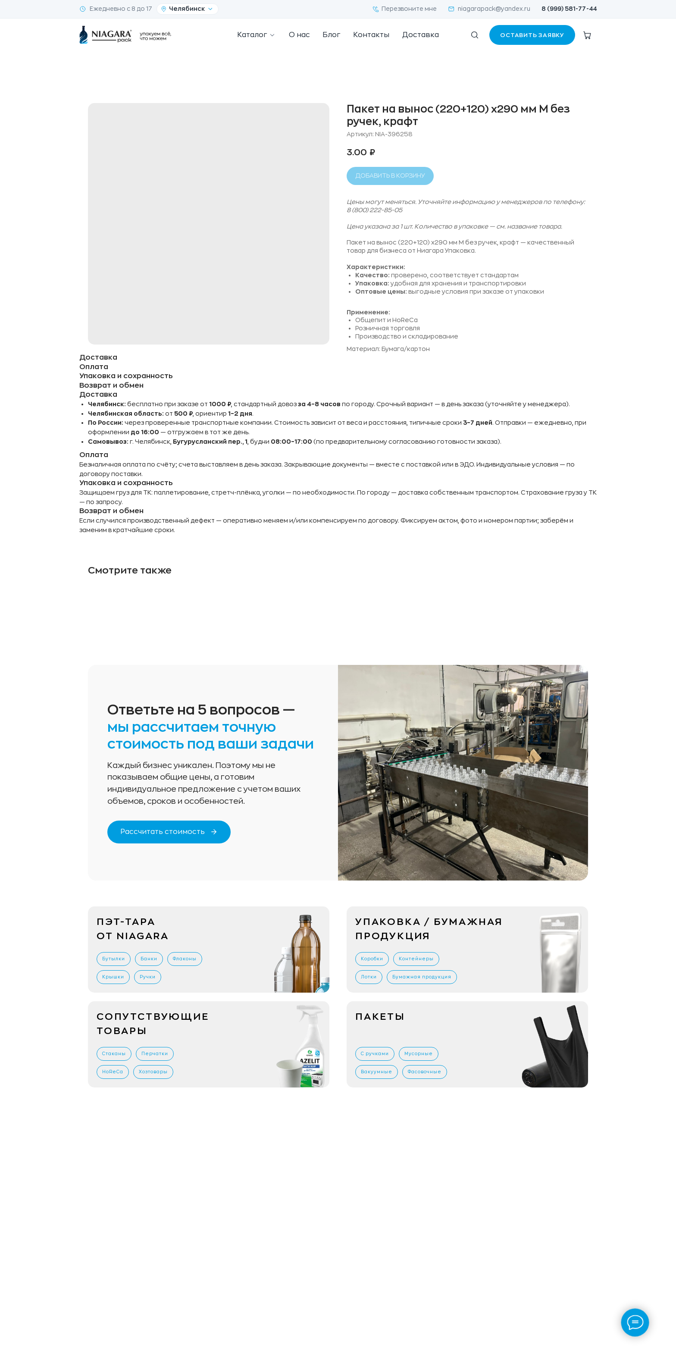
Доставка (420, 34)
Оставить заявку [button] (532, 35)
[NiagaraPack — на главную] (125, 34)
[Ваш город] (187, 9)
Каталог (256, 35)
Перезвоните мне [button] (404, 9)
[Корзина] (587, 34)
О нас (299, 34)
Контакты (371, 34)
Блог (331, 34)
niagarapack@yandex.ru (489, 9)
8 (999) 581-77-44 (569, 9)
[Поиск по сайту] (474, 34)
